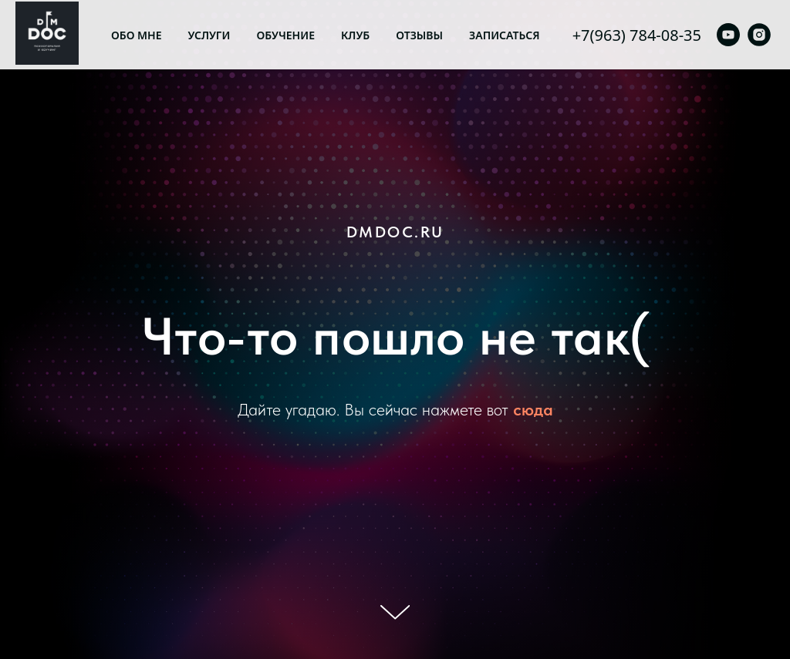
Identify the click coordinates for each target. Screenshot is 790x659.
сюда (533, 409)
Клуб (355, 35)
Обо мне (136, 35)
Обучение (285, 35)
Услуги (209, 35)
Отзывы (419, 35)
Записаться (504, 35)
